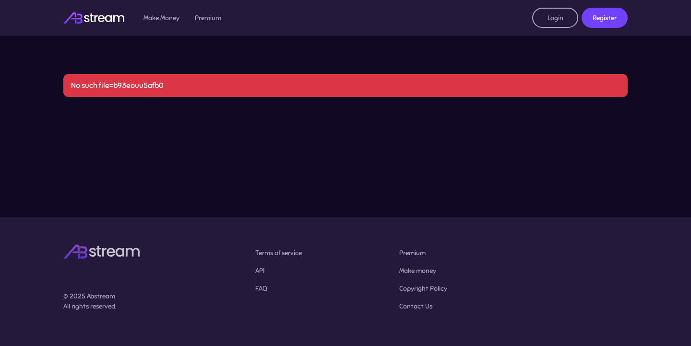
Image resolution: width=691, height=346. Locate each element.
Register (605, 18)
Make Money (161, 18)
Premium (208, 18)
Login (555, 18)
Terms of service (278, 253)
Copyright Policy (423, 288)
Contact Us (415, 306)
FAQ (261, 288)
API (259, 271)
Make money (417, 271)
